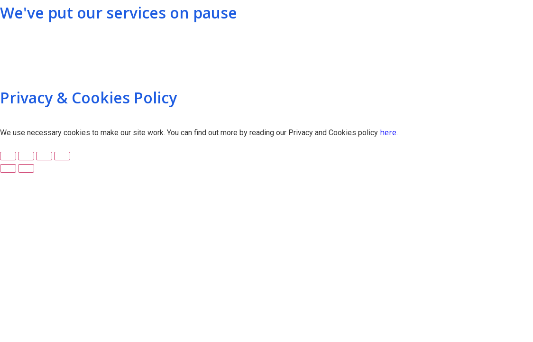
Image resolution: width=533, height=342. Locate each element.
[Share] (26, 156)
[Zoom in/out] (62, 156)
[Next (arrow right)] (26, 168)
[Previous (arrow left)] (8, 168)
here (388, 132)
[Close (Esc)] (8, 156)
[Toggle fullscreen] (44, 156)
